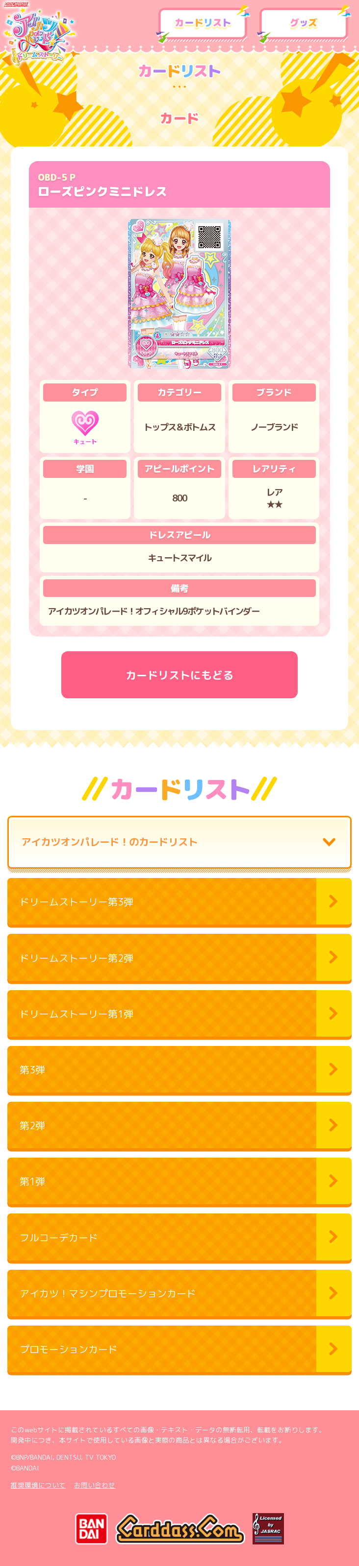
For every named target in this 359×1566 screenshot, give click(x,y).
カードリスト (203, 24)
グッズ (304, 24)
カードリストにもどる (179, 675)
